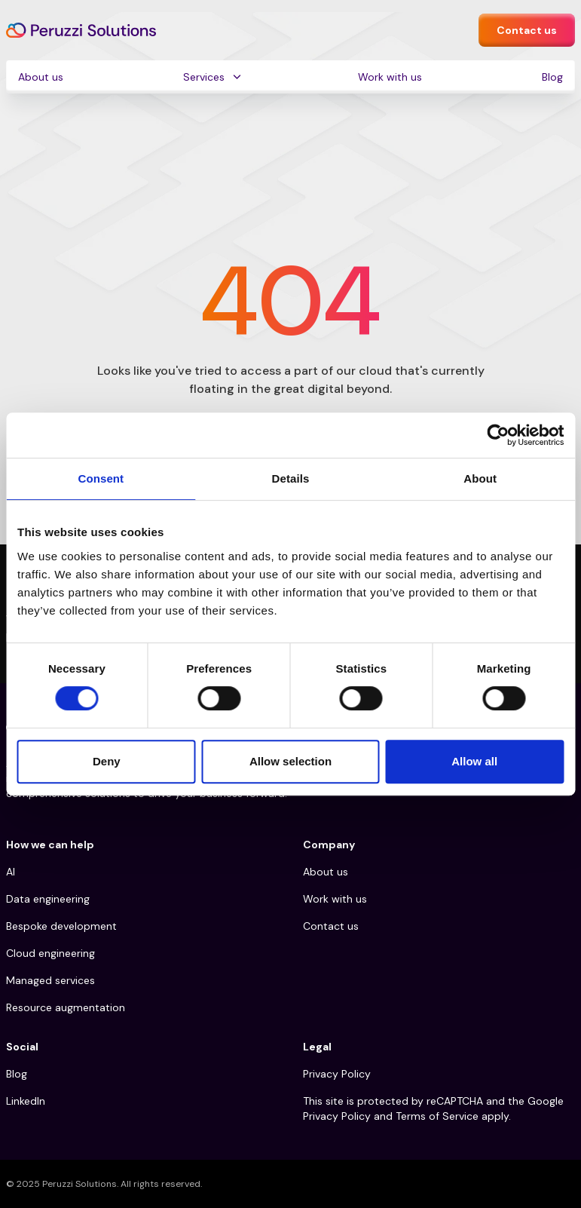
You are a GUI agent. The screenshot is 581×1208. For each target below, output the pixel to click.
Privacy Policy (337, 1074)
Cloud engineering (50, 953)
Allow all (474, 761)
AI (10, 871)
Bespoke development (61, 926)
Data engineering (48, 899)
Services (204, 77)
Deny (107, 761)
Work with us (390, 77)
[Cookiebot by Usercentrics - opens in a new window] (498, 435)
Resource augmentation (65, 1007)
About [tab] (480, 478)
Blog (552, 77)
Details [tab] (291, 478)
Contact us (527, 30)
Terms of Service (437, 1116)
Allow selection (290, 761)
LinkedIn (25, 1101)
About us (40, 77)
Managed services (50, 980)
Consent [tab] (101, 478)
